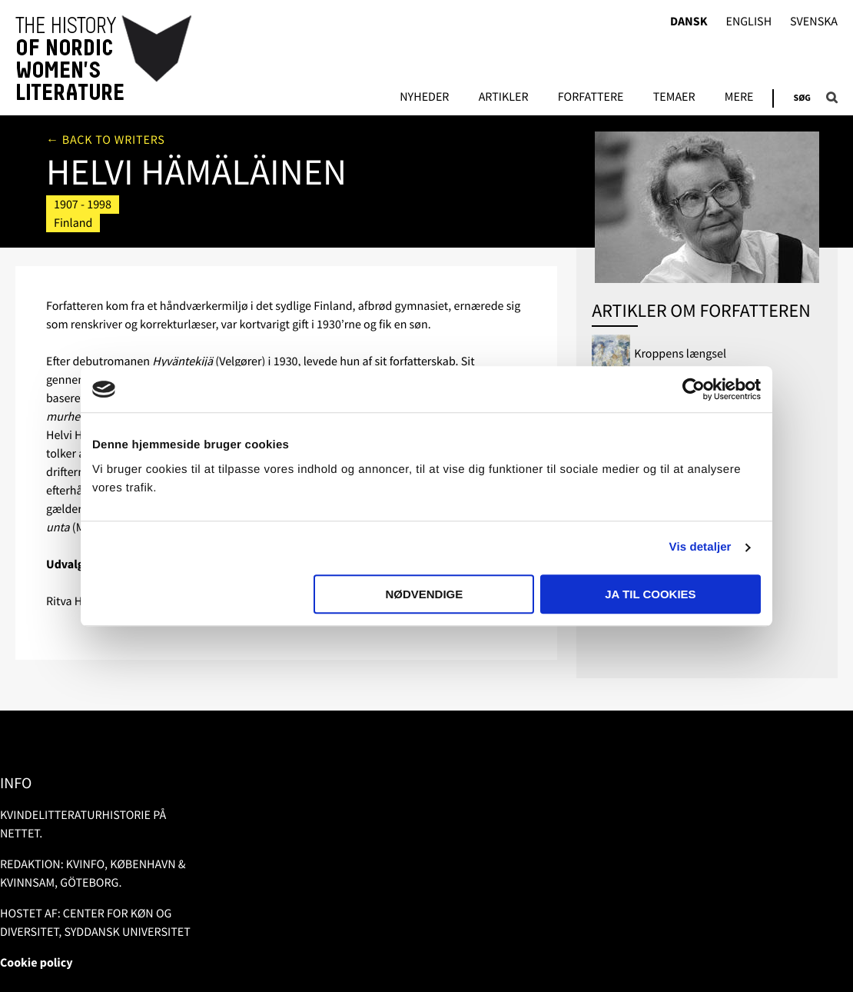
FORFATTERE (591, 98)
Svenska (814, 21)
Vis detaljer (700, 547)
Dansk (689, 21)
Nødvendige (424, 594)
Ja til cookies (650, 594)
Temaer (674, 98)
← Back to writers (105, 140)
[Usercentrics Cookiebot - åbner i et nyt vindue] (693, 389)
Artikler (504, 98)
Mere (739, 98)
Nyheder (424, 98)
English (748, 21)
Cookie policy (36, 962)
